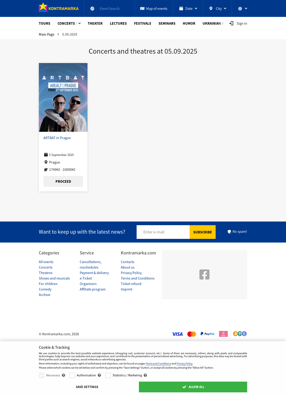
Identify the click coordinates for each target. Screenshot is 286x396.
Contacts (127, 261)
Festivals (142, 23)
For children (48, 283)
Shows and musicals (54, 278)
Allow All (193, 387)
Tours (44, 23)
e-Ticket (86, 278)
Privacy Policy (131, 272)
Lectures (118, 23)
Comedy (45, 289)
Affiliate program (93, 289)
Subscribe (202, 232)
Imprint (126, 289)
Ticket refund (131, 283)
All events (46, 261)
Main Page (46, 34)
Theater (95, 23)
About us (128, 267)
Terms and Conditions (138, 278)
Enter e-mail (153, 232)
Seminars (167, 23)
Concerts (66, 23)
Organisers (88, 283)
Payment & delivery (94, 272)
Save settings (87, 387)
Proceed (63, 181)
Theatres (46, 272)
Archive (44, 294)
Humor (189, 23)
